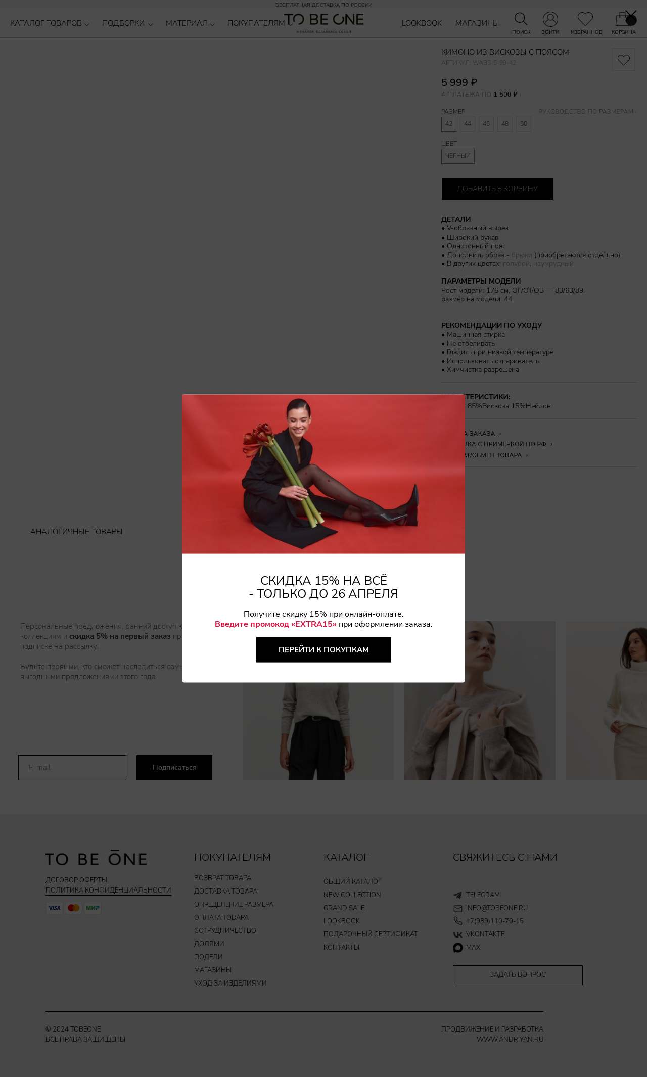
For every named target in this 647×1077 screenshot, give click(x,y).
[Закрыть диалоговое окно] (631, 16)
